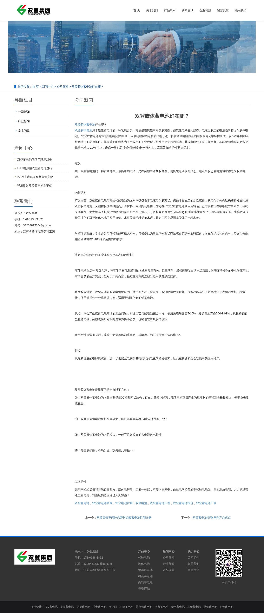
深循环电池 (145, 570)
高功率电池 (145, 582)
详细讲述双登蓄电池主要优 (34, 185)
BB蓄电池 (51, 606)
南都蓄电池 (161, 606)
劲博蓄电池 (83, 606)
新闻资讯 (187, 10)
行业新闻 (24, 121)
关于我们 (152, 10)
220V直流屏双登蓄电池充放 (35, 177)
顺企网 (113, 606)
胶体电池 (144, 563)
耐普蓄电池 (226, 606)
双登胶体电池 (83, 130)
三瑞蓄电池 (194, 606)
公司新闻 (62, 86)
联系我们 (240, 10)
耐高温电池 (145, 576)
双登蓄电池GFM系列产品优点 (212, 517)
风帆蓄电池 (210, 606)
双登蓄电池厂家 (206, 503)
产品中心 (144, 551)
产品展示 (170, 10)
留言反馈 (223, 10)
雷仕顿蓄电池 (144, 606)
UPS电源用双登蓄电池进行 (34, 168)
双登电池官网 (124, 503)
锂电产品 (144, 588)
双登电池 (141, 503)
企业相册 (205, 10)
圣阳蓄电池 (67, 606)
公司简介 (193, 557)
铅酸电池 (144, 557)
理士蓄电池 (99, 606)
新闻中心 (48, 86)
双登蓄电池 (82, 503)
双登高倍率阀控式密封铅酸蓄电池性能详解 (124, 517)
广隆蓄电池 (126, 606)
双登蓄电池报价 (183, 503)
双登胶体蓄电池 (85, 124)
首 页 (136, 10)
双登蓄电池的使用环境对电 (34, 159)
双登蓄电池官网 (102, 503)
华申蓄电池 (178, 606)
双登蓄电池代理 (160, 503)
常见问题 (24, 130)
